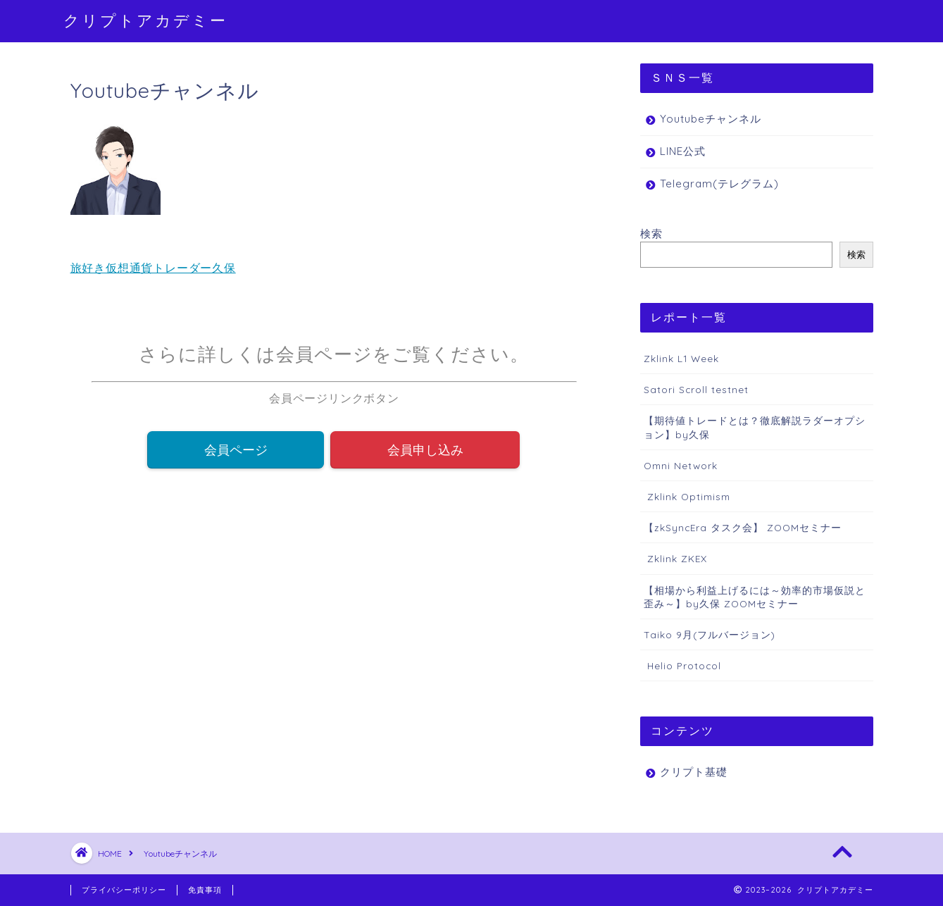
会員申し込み (425, 450)
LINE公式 (683, 151)
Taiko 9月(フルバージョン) (709, 634)
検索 (651, 233)
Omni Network (681, 465)
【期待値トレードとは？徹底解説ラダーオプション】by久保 (755, 427)
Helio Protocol (682, 665)
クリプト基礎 (693, 771)
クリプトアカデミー (145, 20)
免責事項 (205, 890)
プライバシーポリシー (124, 890)
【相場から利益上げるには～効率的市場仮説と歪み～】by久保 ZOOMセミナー (755, 596)
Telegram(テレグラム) (719, 183)
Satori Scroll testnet (696, 389)
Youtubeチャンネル (710, 118)
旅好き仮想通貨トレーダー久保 (153, 268)
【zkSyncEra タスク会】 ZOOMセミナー (743, 527)
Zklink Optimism (687, 496)
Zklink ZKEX (675, 558)
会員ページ (236, 450)
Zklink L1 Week (681, 358)
